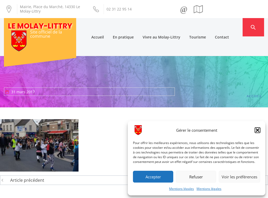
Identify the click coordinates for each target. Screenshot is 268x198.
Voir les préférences (239, 176)
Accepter (153, 176)
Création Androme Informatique (86, 191)
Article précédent (27, 161)
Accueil (107, 27)
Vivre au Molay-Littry (171, 27)
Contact (232, 27)
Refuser (196, 176)
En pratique (132, 27)
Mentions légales (181, 188)
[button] (257, 130)
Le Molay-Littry (40, 26)
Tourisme (207, 27)
